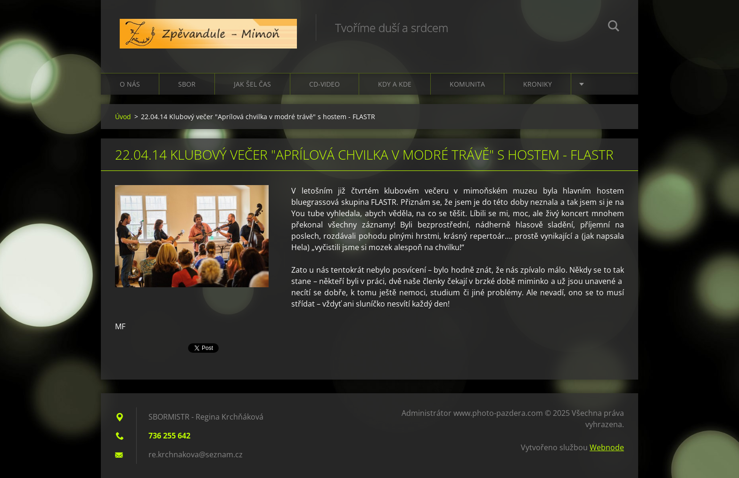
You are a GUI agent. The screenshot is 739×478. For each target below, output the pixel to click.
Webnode (607, 447)
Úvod (123, 116)
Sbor (187, 84)
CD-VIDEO (324, 84)
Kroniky (537, 84)
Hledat (613, 27)
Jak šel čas (252, 84)
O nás (130, 84)
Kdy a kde (394, 84)
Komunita (467, 84)
